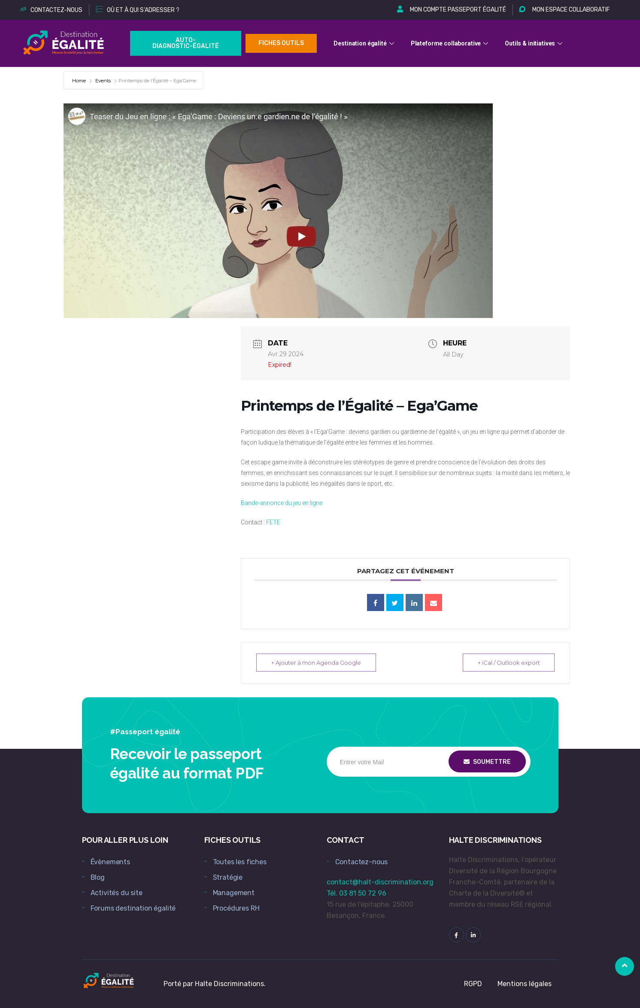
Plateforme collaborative (451, 43)
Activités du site (117, 893)
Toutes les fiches (240, 862)
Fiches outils (281, 43)
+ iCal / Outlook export (508, 662)
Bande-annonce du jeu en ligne (281, 502)
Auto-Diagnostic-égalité (185, 43)
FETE (273, 522)
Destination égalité (365, 43)
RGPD (473, 984)
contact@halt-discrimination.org (380, 882)
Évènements (110, 862)
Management (234, 893)
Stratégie (228, 877)
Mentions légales (524, 984)
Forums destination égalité (133, 908)
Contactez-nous (361, 862)
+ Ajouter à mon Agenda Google (316, 662)
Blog (98, 877)
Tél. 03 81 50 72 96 (356, 893)
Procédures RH (236, 908)
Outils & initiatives (534, 43)
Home (79, 81)
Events (103, 81)
